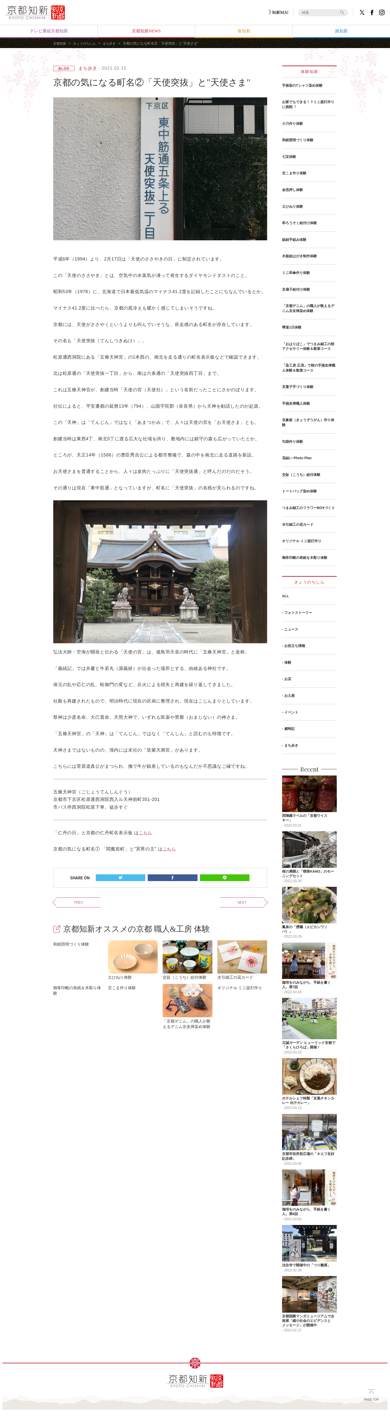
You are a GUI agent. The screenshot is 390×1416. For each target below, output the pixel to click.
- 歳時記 (288, 729)
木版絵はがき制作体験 (299, 256)
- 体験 (286, 662)
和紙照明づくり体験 (297, 140)
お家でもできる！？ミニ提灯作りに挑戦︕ (308, 104)
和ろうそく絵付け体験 (299, 223)
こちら (146, 832)
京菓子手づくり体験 (297, 387)
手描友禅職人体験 (296, 403)
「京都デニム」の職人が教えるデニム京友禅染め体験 (308, 308)
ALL (285, 596)
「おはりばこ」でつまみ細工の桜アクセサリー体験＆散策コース (308, 346)
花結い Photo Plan (297, 458)
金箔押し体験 (292, 190)
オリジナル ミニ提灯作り (301, 541)
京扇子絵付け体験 (296, 289)
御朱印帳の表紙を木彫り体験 (304, 558)
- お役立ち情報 (293, 646)
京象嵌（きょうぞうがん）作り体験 (308, 422)
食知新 (244, 31)
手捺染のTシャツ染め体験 (302, 85)
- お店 (286, 679)
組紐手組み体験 (294, 240)
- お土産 (288, 696)
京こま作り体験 (294, 173)
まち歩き (112, 43)
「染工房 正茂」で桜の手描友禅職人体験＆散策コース (308, 367)
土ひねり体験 (292, 206)
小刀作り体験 (292, 124)
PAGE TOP (371, 1403)
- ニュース (290, 629)
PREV (66, 901)
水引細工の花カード (297, 524)
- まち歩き (290, 745)
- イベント (290, 712)
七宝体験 (289, 157)
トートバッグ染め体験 (299, 491)
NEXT (253, 901)
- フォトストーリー (297, 613)
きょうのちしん (86, 43)
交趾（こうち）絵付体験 (301, 475)
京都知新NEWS (146, 31)
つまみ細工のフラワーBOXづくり (308, 508)
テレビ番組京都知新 (49, 31)
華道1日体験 (291, 327)
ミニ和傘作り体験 (296, 273)
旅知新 (341, 31)
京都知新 (60, 43)
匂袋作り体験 (292, 442)
